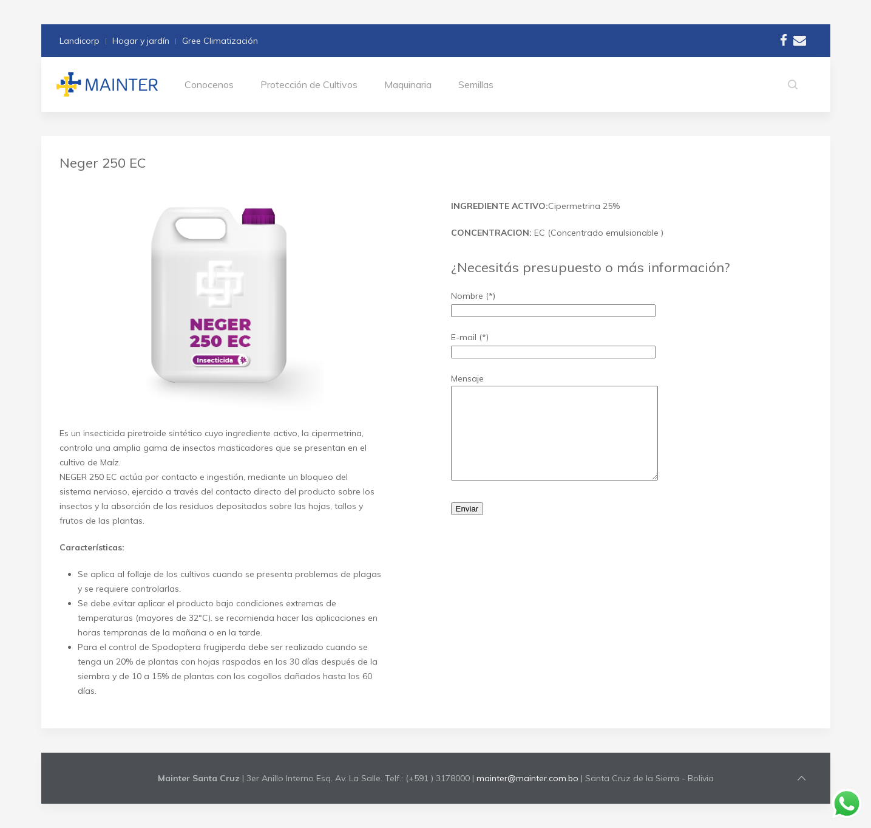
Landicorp (79, 40)
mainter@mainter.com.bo (527, 778)
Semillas (475, 84)
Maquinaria (408, 84)
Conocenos (209, 84)
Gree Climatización (220, 40)
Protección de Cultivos (309, 84)
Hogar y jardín (140, 40)
